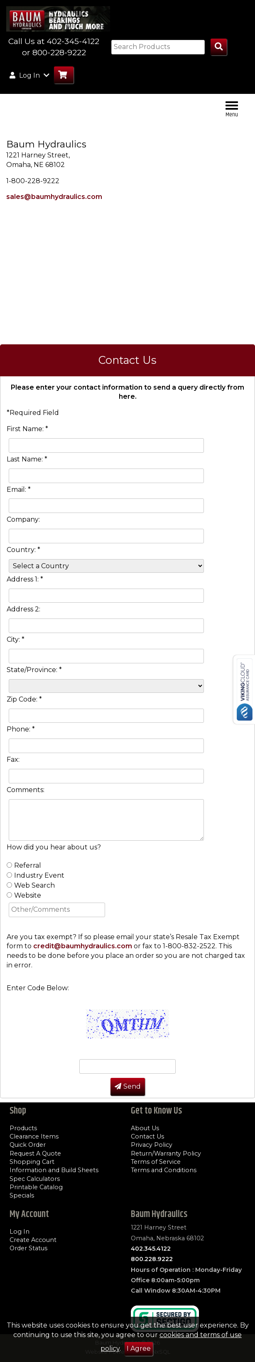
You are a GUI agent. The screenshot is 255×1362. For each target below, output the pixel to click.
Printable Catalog (36, 1187)
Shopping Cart (32, 1162)
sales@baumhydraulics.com (54, 197)
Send (128, 1086)
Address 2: (23, 609)
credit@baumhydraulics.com (82, 946)
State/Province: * (34, 670)
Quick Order (28, 1144)
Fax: (13, 759)
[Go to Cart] (64, 74)
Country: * (23, 550)
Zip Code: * (24, 699)
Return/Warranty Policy (166, 1153)
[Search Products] (219, 47)
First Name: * (27, 429)
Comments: (25, 790)
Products (23, 1128)
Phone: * (21, 729)
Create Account (33, 1240)
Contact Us (147, 1136)
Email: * (19, 489)
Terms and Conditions (163, 1170)
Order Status (28, 1248)
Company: (23, 519)
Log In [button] (29, 75)
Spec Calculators (35, 1179)
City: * (16, 639)
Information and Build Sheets (54, 1170)
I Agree (139, 1348)
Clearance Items (34, 1136)
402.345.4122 (151, 1248)
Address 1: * (25, 579)
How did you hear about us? (54, 847)
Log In (19, 1231)
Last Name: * (27, 459)
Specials (22, 1195)
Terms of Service (156, 1162)
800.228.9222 (152, 1259)
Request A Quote (35, 1153)
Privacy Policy (151, 1144)
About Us (145, 1128)
